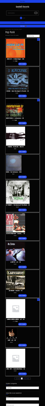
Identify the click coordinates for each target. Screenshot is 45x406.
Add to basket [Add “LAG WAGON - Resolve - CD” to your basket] (22, 295)
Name (7, 396)
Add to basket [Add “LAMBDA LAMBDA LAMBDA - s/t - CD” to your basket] (22, 324)
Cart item (22, 26)
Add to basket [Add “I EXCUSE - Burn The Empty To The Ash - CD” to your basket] (22, 96)
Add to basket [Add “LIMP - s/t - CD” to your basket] (22, 345)
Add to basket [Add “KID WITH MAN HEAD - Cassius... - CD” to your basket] (22, 238)
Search (36, 13)
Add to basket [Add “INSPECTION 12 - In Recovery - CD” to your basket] (22, 123)
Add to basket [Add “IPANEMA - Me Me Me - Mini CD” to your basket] (22, 151)
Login (22, 17)
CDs (12, 29)
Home (6, 29)
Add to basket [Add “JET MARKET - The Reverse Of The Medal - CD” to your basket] (22, 210)
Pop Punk (16, 29)
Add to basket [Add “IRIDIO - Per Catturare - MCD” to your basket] (22, 176)
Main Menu (22, 1)
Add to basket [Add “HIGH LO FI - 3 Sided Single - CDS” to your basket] (22, 63)
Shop (10, 29)
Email (7, 402)
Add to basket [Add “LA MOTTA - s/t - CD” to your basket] (22, 267)
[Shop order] (33, 36)
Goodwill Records (22, 7)
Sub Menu (22, 22)
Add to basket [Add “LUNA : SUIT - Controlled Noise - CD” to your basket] (22, 373)
